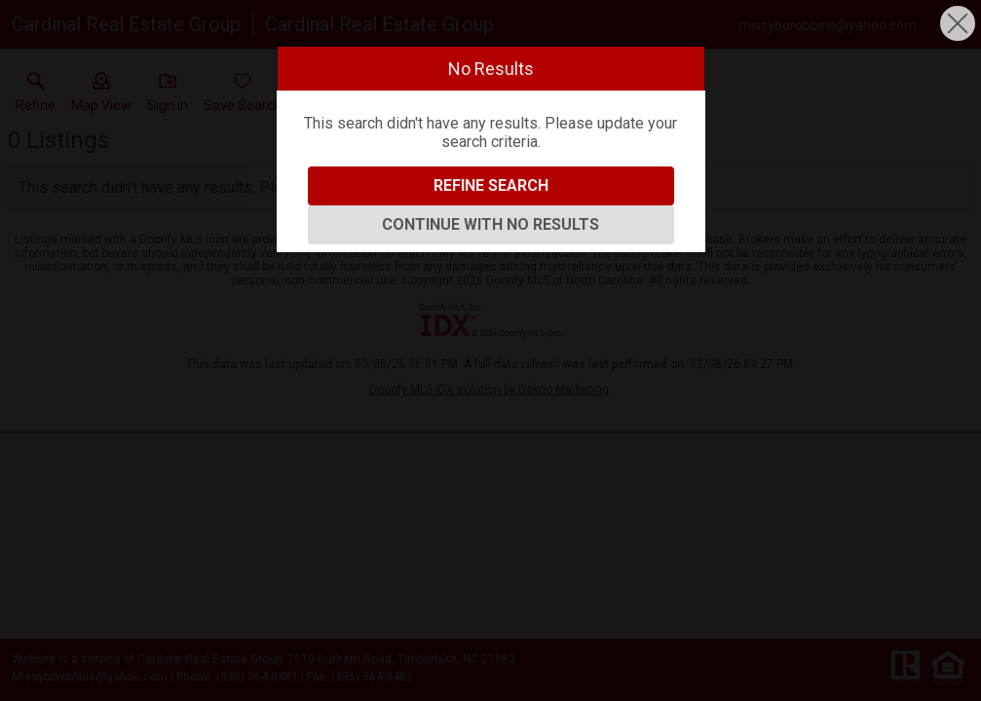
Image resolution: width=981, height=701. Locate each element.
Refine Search (491, 185)
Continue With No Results (490, 224)
